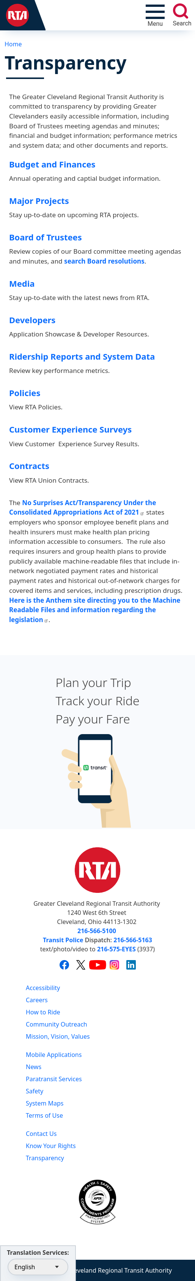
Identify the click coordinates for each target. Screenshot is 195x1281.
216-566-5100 (96, 931)
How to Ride (43, 1012)
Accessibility (43, 988)
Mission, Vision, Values (58, 1036)
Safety (34, 1091)
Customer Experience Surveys (70, 429)
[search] (180, 11)
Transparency (45, 1158)
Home (13, 44)
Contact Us (41, 1133)
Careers (37, 1000)
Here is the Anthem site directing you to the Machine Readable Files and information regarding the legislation (94, 610)
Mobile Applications (54, 1054)
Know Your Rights (51, 1146)
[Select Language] (38, 1267)
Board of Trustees (45, 237)
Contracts (29, 465)
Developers (32, 319)
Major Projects (39, 200)
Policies (24, 392)
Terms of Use (44, 1115)
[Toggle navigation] (155, 15)
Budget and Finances (52, 164)
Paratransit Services (54, 1079)
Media (22, 283)
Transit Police (63, 940)
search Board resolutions (104, 261)
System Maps (45, 1103)
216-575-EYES (116, 949)
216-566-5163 (132, 940)
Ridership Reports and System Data (82, 356)
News (33, 1067)
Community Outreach (56, 1024)
